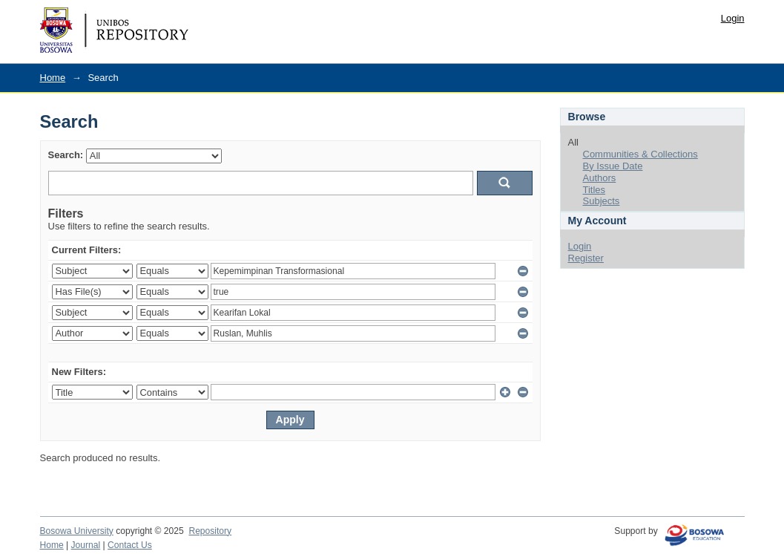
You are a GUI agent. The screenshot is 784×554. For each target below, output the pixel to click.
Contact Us (130, 545)
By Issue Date (613, 166)
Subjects (601, 200)
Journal (86, 545)
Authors (599, 177)
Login (733, 18)
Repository (209, 531)
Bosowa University (76, 531)
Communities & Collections (640, 154)
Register (586, 258)
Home (53, 77)
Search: (66, 154)
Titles (594, 189)
